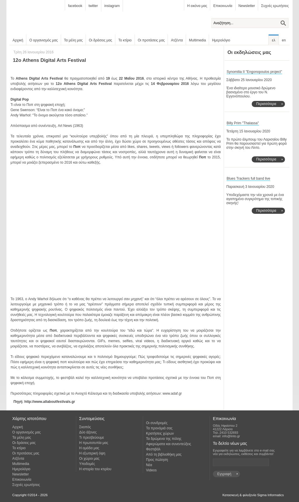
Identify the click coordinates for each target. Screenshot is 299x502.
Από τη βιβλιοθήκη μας (164, 454)
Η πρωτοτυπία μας (93, 443)
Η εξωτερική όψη (92, 453)
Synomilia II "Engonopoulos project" (254, 72)
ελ (273, 40)
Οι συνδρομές (157, 423)
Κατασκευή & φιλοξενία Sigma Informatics (253, 495)
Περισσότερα (266, 104)
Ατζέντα (177, 40)
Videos (151, 470)
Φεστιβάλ (153, 449)
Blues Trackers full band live (248, 178)
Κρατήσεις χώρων (160, 433)
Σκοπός (85, 427)
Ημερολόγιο (221, 40)
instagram (112, 6)
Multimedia (197, 40)
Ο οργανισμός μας (43, 40)
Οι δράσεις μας (100, 40)
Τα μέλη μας (73, 40)
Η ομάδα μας (89, 448)
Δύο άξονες (88, 432)
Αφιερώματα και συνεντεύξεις (168, 444)
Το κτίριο (125, 40)
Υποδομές (87, 464)
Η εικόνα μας (197, 6)
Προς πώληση (157, 460)
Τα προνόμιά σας (159, 428)
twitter (93, 6)
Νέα (149, 465)
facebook (75, 6)
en (284, 40)
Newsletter (247, 6)
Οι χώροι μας (89, 458)
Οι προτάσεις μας (151, 40)
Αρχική (18, 40)
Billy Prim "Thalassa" (243, 123)
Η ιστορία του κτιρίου (95, 469)
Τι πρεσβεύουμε (91, 437)
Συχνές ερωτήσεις (275, 6)
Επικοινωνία (222, 6)
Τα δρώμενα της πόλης (163, 439)
